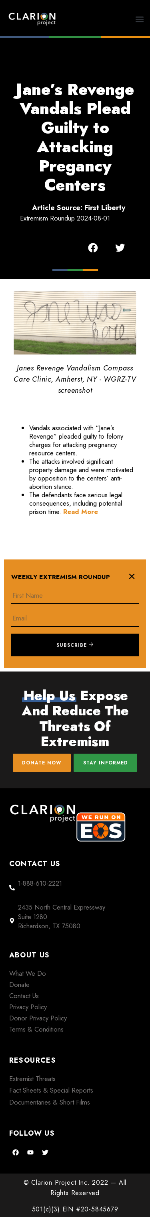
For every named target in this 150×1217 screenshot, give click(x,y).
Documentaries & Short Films (49, 1102)
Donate (19, 984)
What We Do (27, 973)
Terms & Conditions (36, 1029)
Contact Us (24, 995)
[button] (139, 19)
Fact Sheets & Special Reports (51, 1090)
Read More (80, 511)
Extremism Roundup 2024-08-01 (65, 218)
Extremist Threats (32, 1078)
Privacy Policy (28, 1007)
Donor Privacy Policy (38, 1018)
